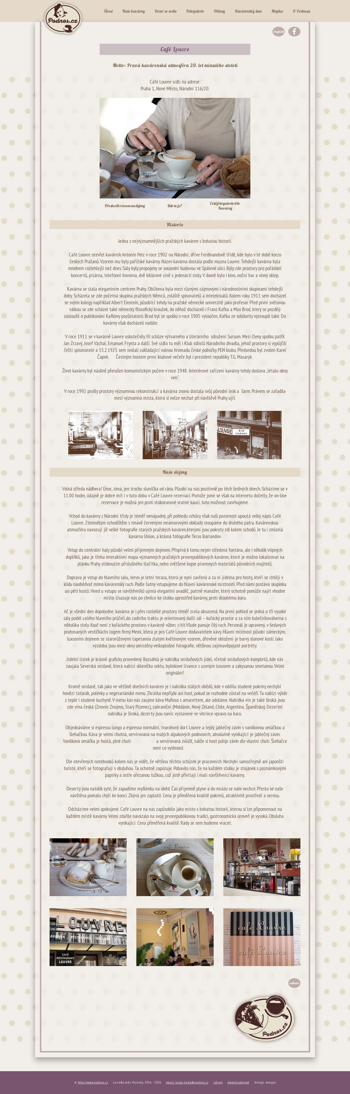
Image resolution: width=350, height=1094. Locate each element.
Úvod (108, 11)
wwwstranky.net (238, 1082)
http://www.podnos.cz (93, 1082)
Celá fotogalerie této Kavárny (225, 206)
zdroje (218, 1082)
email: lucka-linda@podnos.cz (187, 1082)
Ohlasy (219, 11)
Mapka (277, 11)
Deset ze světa (165, 11)
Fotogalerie (195, 11)
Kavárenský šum (248, 11)
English (278, 31)
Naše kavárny (133, 11)
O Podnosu (301, 11)
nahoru (294, 983)
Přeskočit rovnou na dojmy (125, 205)
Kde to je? (174, 205)
